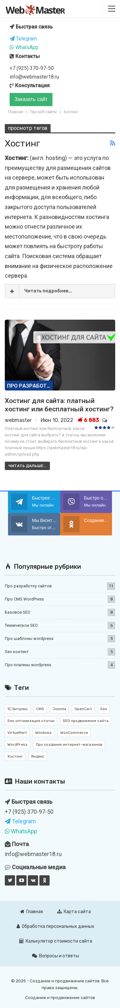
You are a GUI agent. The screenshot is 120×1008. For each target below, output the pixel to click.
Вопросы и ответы (55, 956)
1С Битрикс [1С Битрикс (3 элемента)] (17, 709)
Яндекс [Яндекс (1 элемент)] (37, 756)
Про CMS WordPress (24, 599)
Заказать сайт (31, 99)
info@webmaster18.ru (34, 77)
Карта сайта (74, 911)
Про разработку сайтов (30, 386)
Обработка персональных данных (55, 926)
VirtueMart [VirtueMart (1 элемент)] (17, 732)
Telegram (23, 39)
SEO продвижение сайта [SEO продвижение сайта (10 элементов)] (85, 720)
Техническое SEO (21, 625)
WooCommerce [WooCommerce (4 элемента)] (74, 732)
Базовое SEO (17, 612)
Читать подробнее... (48, 291)
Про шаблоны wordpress (29, 638)
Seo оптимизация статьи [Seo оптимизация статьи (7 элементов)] (30, 720)
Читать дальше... (27, 466)
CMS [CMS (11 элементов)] (40, 709)
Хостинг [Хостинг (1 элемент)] (15, 756)
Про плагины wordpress (28, 664)
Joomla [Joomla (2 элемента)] (59, 709)
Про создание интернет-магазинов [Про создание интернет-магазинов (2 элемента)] (69, 744)
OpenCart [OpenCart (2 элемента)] (83, 709)
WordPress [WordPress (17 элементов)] (17, 744)
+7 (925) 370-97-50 (32, 68)
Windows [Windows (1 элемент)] (43, 732)
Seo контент (17, 651)
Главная (31, 911)
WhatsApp (24, 47)
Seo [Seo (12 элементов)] (103, 709)
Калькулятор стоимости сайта (55, 941)
